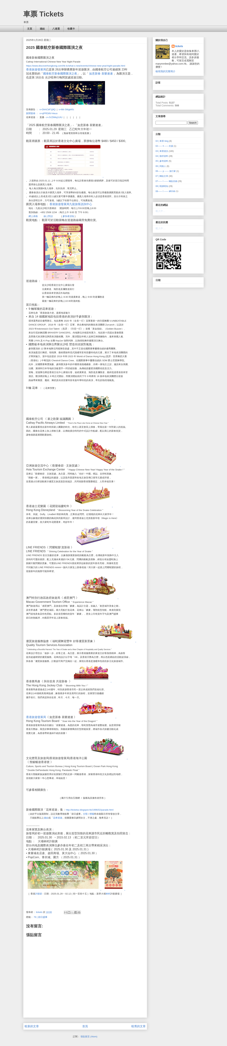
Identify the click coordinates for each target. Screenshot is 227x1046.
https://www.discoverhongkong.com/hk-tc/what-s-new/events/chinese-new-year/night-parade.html (75, 65)
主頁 (29, 28)
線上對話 (48, 216)
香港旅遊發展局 (36, 69)
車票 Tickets (43, 14)
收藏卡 (71, 28)
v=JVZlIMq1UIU (54, 117)
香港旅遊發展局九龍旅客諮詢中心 (70, 204)
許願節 (38, 893)
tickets (179, 46)
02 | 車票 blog (162, 141)
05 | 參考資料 (162, 161)
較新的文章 (32, 1026)
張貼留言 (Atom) (89, 1036)
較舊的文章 (138, 1026)
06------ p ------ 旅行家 (166, 171)
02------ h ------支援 (164, 146)
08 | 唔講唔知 (162, 186)
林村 (108, 893)
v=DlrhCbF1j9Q (48, 109)
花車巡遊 (57, 817)
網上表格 (33, 216)
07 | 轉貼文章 (162, 176)
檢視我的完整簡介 (165, 71)
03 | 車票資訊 (162, 151)
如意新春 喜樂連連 (101, 73)
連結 (42, 28)
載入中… (160, 211)
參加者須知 (68, 216)
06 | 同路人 (161, 166)
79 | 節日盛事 (40, 917)
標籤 (92, 814)
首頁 (85, 1026)
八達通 (56, 28)
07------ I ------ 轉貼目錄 (166, 181)
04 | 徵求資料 (162, 156)
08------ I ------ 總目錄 (165, 191)
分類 (85, 814)
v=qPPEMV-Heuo (49, 113)
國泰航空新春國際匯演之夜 (60, 73)
